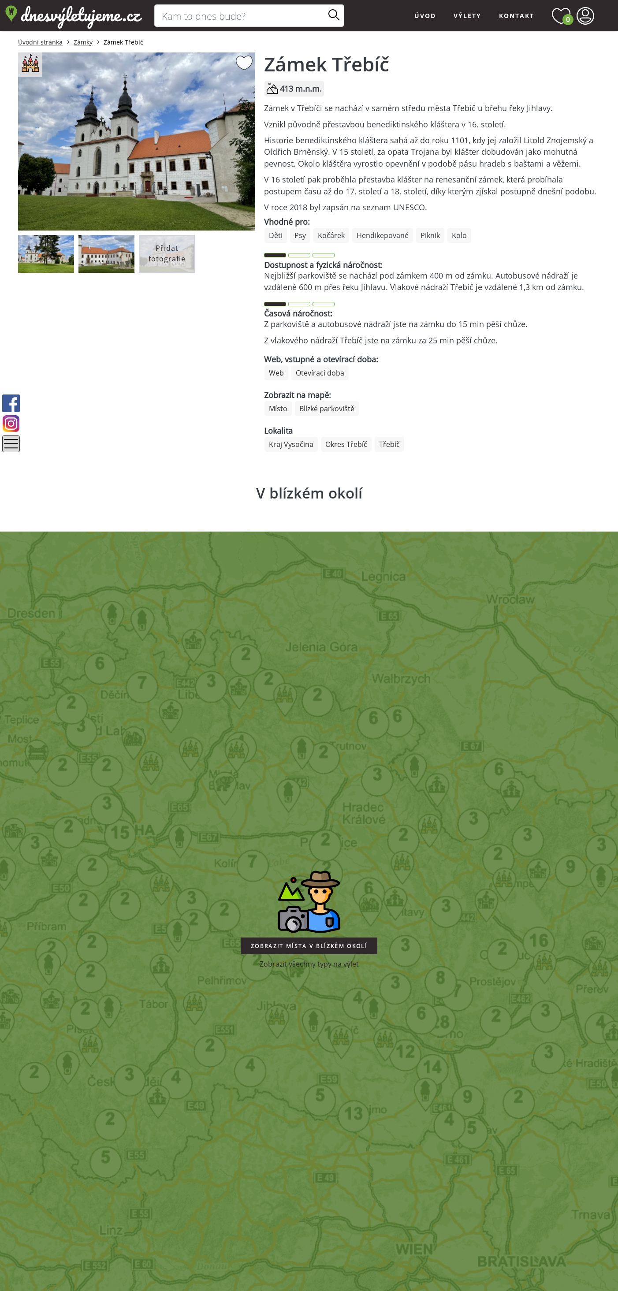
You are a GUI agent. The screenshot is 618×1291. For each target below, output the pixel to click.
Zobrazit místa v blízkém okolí (309, 946)
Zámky (83, 42)
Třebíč (389, 444)
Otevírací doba (320, 373)
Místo (278, 408)
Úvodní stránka (40, 42)
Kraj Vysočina (291, 444)
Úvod (425, 15)
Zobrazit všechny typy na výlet (309, 964)
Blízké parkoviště (326, 408)
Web (276, 373)
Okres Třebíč (346, 444)
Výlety (467, 15)
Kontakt (516, 15)
